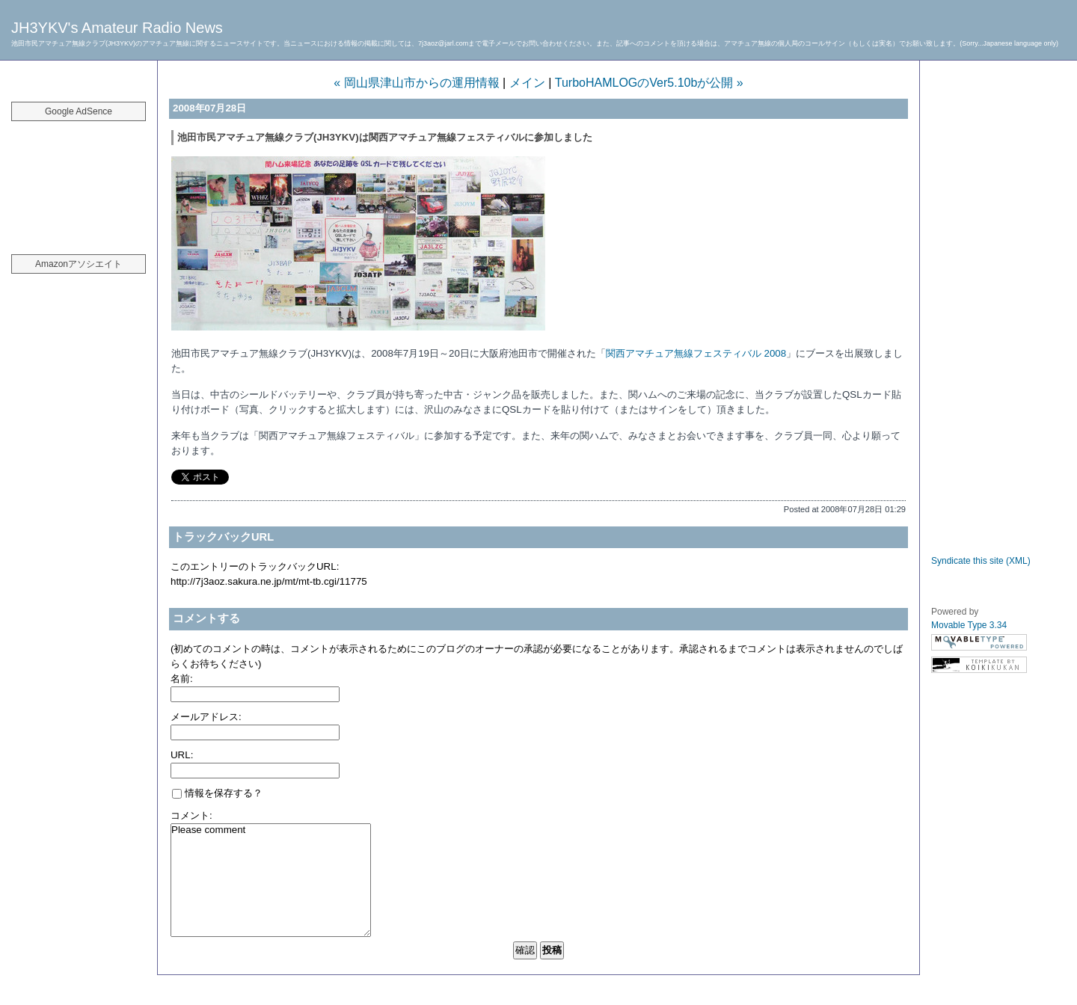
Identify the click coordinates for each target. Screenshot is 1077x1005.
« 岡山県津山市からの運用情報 (416, 82)
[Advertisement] (78, 179)
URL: (182, 754)
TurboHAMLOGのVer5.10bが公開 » (649, 82)
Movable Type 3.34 (969, 625)
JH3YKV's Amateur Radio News (117, 27)
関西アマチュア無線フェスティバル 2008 (696, 353)
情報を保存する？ (217, 793)
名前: (182, 678)
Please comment (271, 880)
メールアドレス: (206, 716)
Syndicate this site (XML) (981, 561)
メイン (527, 82)
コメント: (191, 815)
